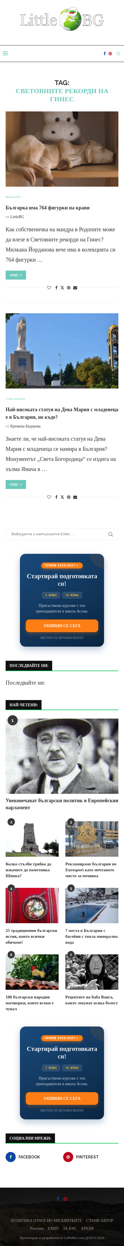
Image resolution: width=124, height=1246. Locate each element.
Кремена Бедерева (25, 426)
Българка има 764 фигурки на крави (47, 208)
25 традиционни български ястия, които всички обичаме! (31, 936)
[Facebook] (105, 53)
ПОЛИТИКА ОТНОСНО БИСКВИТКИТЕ (46, 1220)
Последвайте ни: (25, 683)
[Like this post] (49, 288)
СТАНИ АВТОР (99, 1220)
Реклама (37, 1228)
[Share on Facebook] (56, 288)
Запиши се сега (62, 625)
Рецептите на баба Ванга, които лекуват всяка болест (91, 1000)
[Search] (118, 53)
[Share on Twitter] (62, 287)
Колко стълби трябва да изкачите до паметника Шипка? (28, 870)
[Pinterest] (110, 53)
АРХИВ (87, 1228)
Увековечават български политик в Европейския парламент (62, 804)
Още (16, 275)
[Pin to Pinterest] (68, 288)
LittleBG (17, 217)
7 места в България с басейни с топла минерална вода (91, 936)
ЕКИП (53, 1228)
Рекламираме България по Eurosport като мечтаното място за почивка (90, 870)
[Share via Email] (75, 288)
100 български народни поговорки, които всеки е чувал (30, 1003)
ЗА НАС (70, 1228)
